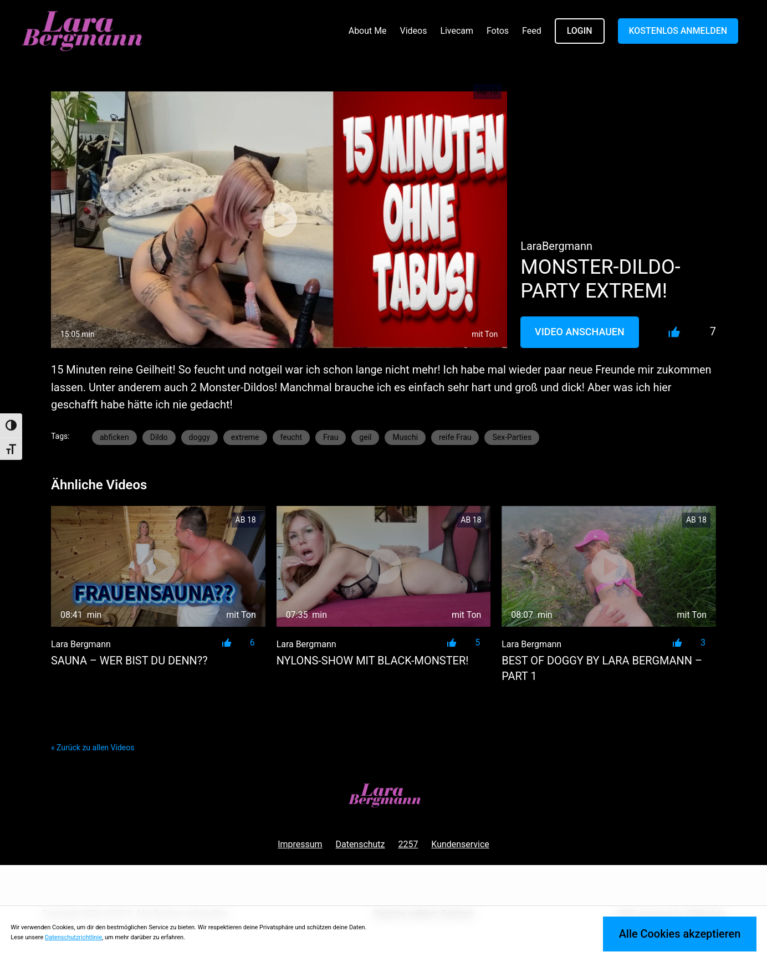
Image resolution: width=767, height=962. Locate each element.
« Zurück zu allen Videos (92, 747)
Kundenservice (460, 844)
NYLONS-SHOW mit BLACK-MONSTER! (373, 660)
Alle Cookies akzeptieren (680, 934)
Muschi (405, 437)
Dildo (159, 437)
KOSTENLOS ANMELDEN (678, 30)
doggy (199, 437)
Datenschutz (360, 844)
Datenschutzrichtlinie (73, 937)
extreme (245, 437)
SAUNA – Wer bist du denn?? (129, 660)
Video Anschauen (580, 331)
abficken (114, 437)
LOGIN (579, 30)
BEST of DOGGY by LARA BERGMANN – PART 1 (602, 668)
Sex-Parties (511, 437)
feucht (291, 437)
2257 (408, 844)
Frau (330, 437)
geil (365, 437)
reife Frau (455, 437)
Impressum (300, 844)
